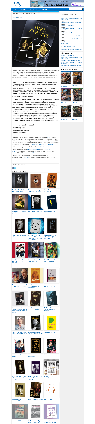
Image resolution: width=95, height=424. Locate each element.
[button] (35, 67)
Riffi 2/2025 (75, 102)
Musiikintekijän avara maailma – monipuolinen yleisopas (50, 309)
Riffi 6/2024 (75, 119)
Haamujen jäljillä (16, 420)
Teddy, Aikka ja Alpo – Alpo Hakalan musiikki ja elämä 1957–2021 (19, 378)
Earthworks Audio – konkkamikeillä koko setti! (71, 38)
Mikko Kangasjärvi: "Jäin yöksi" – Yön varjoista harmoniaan (50, 237)
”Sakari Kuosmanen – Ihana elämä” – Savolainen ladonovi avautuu (19, 334)
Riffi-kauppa (43, 9)
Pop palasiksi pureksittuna (50, 332)
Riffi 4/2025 (75, 85)
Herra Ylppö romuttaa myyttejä (68, 46)
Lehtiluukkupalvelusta (45, 147)
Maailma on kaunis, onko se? (35, 399)
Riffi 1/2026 (64, 86)
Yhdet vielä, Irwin (48, 355)
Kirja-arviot (15, 17)
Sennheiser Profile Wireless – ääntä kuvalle (71, 22)
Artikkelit (23, 9)
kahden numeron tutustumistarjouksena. (42, 144)
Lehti (15, 9)
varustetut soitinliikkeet (33, 149)
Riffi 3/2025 (64, 102)
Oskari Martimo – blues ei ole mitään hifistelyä (71, 35)
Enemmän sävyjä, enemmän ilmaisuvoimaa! (71, 49)
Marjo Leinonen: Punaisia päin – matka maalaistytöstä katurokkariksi (35, 286)
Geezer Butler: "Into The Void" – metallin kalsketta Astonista (35, 378)
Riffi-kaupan (34, 153)
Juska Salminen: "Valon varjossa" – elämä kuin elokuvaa (18, 261)
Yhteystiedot (33, 9)
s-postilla (25, 157)
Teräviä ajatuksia (48, 399)
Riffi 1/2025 (64, 119)
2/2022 (20, 17)
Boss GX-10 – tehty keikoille (67, 25)
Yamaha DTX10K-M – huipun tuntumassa (70, 32)
